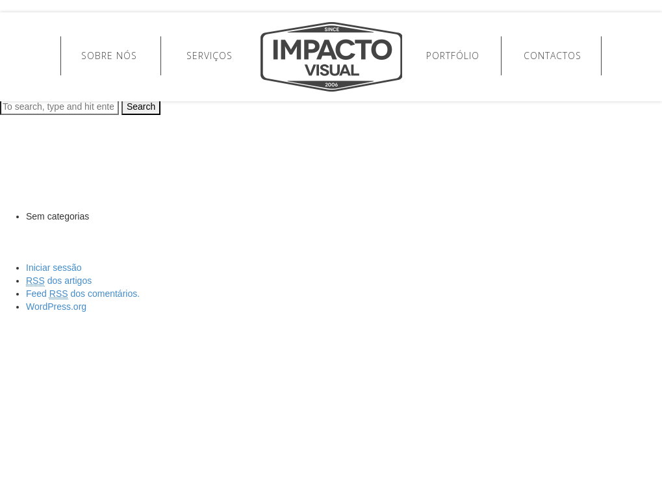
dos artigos (59, 280)
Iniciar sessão (54, 267)
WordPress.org (56, 306)
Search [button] (141, 106)
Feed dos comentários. (83, 293)
